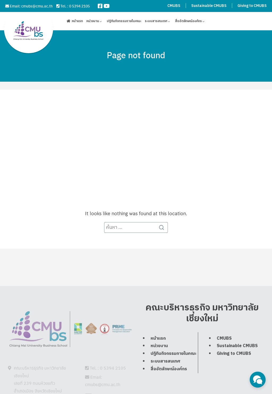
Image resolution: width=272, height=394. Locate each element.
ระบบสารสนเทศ (156, 21)
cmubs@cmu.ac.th (37, 6)
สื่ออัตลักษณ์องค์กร (188, 21)
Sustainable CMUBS (209, 6)
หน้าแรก (77, 21)
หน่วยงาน (92, 21)
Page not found (136, 55)
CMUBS (173, 6)
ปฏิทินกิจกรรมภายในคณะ (124, 21)
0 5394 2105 (79, 6)
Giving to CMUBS (252, 6)
